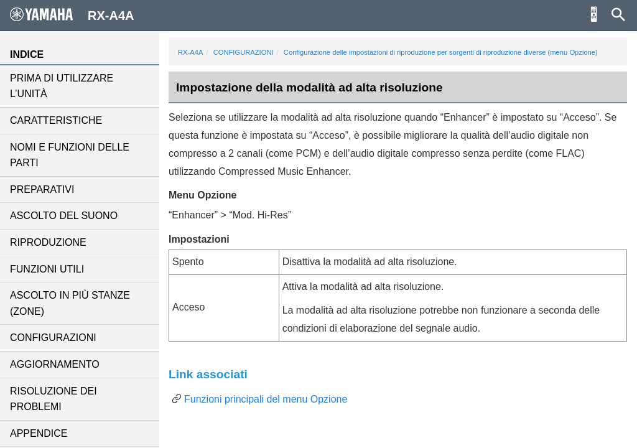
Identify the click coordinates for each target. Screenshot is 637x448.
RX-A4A (190, 52)
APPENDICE (38, 433)
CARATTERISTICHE (56, 120)
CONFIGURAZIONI (53, 337)
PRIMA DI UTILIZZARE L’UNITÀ (61, 86)
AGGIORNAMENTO (55, 364)
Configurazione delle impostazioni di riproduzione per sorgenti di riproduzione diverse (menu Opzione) (441, 52)
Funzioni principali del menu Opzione (265, 399)
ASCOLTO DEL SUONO (64, 215)
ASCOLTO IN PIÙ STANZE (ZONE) (70, 303)
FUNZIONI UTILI (47, 269)
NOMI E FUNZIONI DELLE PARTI (69, 155)
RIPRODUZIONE (48, 242)
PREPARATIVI (42, 189)
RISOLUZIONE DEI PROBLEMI (53, 399)
